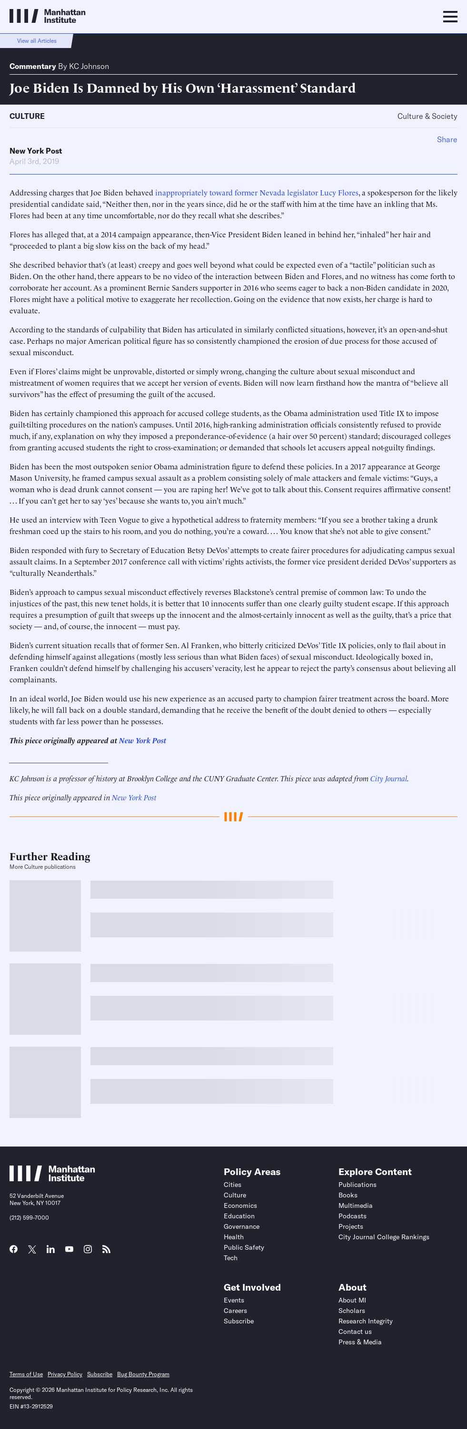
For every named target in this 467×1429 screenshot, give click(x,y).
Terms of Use (26, 1374)
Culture (27, 116)
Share (447, 139)
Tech (231, 1258)
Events (234, 1300)
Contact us (355, 1331)
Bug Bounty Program (143, 1374)
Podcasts (352, 1216)
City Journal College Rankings (383, 1237)
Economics (240, 1205)
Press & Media (360, 1342)
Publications (357, 1184)
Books (348, 1195)
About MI (352, 1300)
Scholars (351, 1310)
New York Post (36, 150)
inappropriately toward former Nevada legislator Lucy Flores (256, 192)
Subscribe (239, 1321)
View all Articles (37, 40)
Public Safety (244, 1247)
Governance (241, 1226)
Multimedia (355, 1205)
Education (239, 1216)
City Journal (388, 778)
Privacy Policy (65, 1374)
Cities (232, 1184)
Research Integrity (365, 1321)
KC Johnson (89, 66)
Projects (350, 1226)
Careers (235, 1310)
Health (234, 1237)
